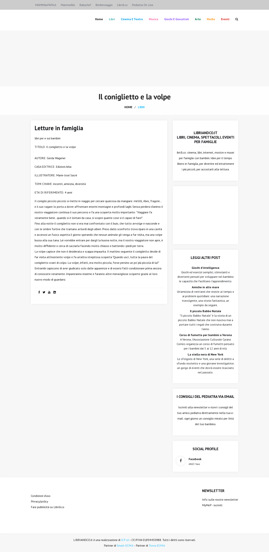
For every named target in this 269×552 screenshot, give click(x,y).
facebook (195, 459)
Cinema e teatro (132, 19)
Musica (153, 19)
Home (99, 19)
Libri (112, 19)
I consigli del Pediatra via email (205, 396)
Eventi (225, 19)
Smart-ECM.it (125, 545)
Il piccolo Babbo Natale (205, 311)
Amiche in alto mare (205, 287)
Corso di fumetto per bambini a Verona (205, 335)
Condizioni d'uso (40, 496)
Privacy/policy (39, 501)
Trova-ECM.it (157, 545)
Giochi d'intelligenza (205, 268)
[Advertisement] (134, 58)
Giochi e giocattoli (176, 19)
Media (211, 19)
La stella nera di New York (205, 354)
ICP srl (125, 540)
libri (141, 107)
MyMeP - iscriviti (212, 505)
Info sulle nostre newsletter (220, 499)
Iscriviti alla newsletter (193, 407)
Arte (198, 19)
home (128, 107)
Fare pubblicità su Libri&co (47, 507)
